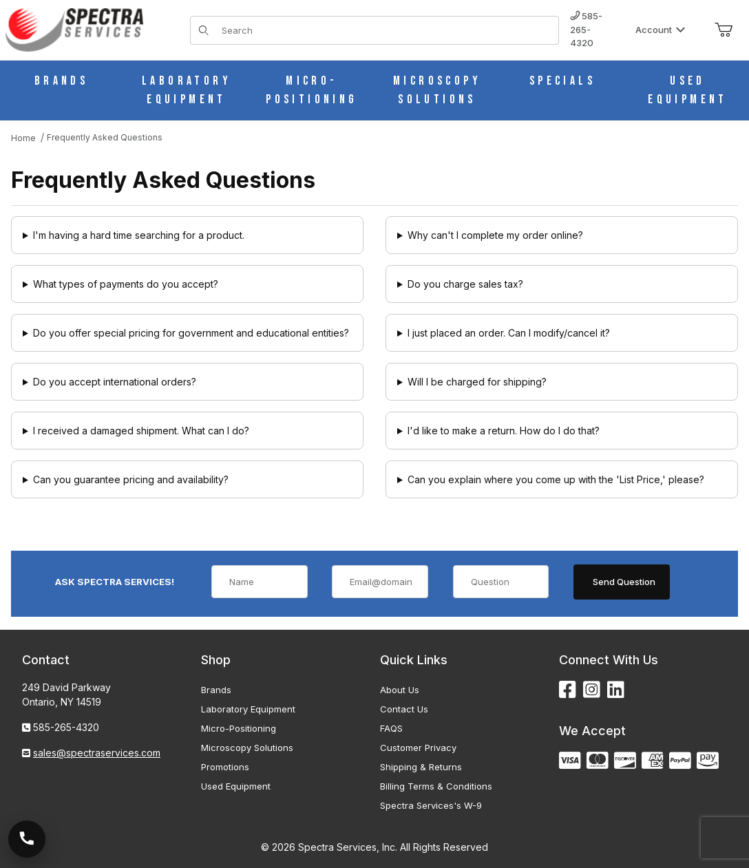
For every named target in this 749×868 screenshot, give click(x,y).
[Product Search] (385, 30)
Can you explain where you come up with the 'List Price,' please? (556, 479)
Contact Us (404, 708)
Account (660, 29)
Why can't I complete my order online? (495, 235)
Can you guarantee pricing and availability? (131, 479)
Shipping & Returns (421, 766)
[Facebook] (567, 690)
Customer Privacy (418, 747)
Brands (216, 689)
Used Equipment (236, 786)
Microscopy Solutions (247, 747)
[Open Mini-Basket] (723, 30)
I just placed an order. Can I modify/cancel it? (509, 333)
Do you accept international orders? (114, 382)
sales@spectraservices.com (96, 753)
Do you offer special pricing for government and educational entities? (191, 333)
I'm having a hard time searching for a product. (138, 235)
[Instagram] (591, 690)
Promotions (225, 766)
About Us (399, 689)
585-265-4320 (586, 29)
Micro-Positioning (238, 728)
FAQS (391, 728)
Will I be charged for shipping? (477, 382)
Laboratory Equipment (248, 708)
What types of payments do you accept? (125, 284)
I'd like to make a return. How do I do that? (504, 430)
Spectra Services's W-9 (431, 805)
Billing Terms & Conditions (436, 786)
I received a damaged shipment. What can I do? (141, 430)
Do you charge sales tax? (465, 284)
